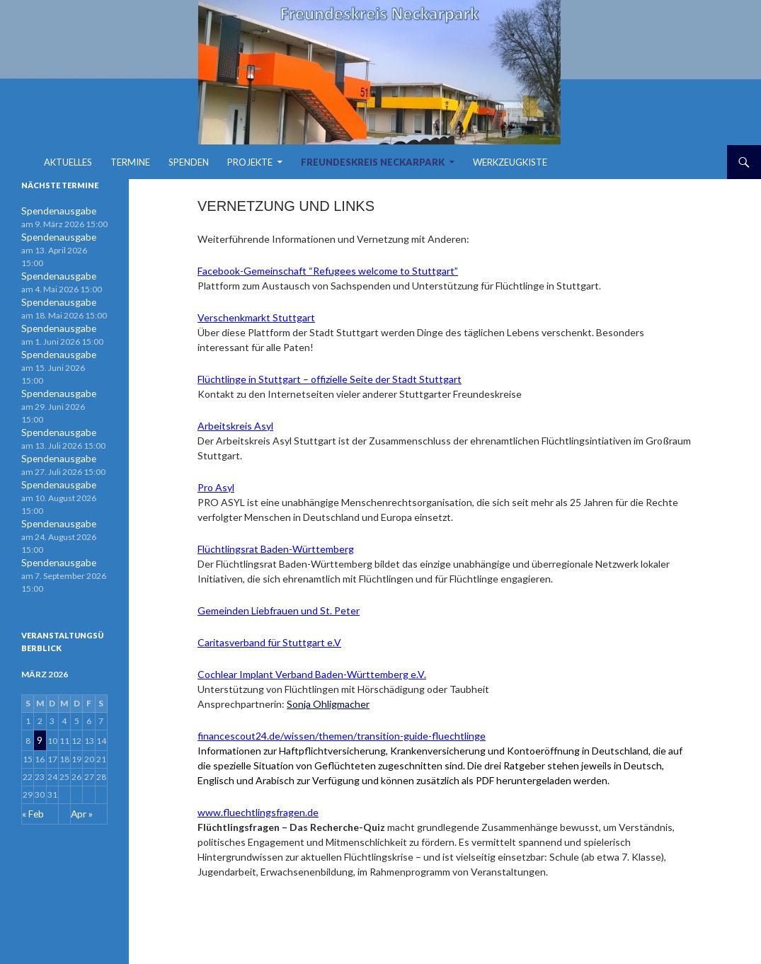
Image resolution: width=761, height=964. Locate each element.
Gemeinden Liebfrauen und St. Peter (279, 610)
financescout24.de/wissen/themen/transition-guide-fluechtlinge (342, 736)
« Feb (32, 724)
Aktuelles (68, 162)
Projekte (250, 162)
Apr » (80, 724)
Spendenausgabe (53, 210)
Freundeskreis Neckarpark (373, 162)
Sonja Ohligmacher (328, 704)
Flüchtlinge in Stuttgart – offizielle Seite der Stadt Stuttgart (330, 379)
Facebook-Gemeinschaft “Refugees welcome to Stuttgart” (328, 271)
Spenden (188, 162)
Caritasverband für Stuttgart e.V (269, 642)
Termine (130, 162)
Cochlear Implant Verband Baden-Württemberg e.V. (312, 674)
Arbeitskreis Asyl (235, 426)
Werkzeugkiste (510, 162)
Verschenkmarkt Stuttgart (256, 317)
